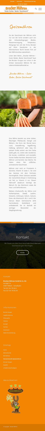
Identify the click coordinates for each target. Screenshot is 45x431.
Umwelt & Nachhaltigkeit (10, 368)
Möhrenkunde (7, 353)
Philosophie (6, 318)
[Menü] (39, 9)
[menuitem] (12, 1)
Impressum (19, 1)
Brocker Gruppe (7, 312)
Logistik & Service (8, 315)
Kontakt (12, 1)
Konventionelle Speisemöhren (12, 359)
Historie (5, 321)
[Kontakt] (22, 252)
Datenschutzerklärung (29, 1)
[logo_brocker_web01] (18, 9)
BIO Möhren (6, 356)
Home (5, 350)
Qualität (5, 365)
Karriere (5, 327)
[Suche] (35, 9)
